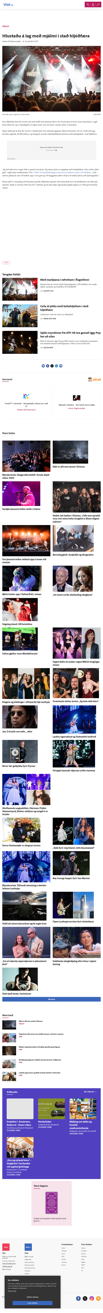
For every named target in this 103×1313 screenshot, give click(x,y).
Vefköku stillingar (19, 1303)
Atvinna (85, 1257)
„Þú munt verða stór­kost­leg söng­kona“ (73, 598)
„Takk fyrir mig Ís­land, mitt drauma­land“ (73, 851)
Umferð (30, 1277)
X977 (84, 1272)
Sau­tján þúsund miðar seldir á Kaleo (21, 512)
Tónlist (6, 265)
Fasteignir (85, 1254)
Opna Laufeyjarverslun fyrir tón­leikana (73, 925)
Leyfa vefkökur (46, 1303)
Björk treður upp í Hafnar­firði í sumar (21, 597)
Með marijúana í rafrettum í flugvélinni (64, 283)
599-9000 (9, 1273)
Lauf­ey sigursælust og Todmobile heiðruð (74, 740)
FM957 (84, 1269)
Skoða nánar (12, 1297)
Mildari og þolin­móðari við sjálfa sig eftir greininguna (39, 1050)
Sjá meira (51, 1002)
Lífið (65, 1260)
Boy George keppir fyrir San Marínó (71, 881)
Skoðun (66, 1263)
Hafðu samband (33, 1266)
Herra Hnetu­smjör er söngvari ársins (21, 849)
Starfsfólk (30, 1274)
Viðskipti (67, 1254)
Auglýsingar (31, 1263)
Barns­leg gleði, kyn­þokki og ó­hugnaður (73, 558)
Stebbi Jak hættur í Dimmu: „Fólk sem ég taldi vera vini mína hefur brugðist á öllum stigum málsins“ (76, 522)
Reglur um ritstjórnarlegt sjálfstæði (11, 1261)
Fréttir (66, 1251)
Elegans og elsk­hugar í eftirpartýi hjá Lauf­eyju (26, 705)
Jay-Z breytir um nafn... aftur (17, 735)
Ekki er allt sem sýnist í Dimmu (69, 470)
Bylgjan (85, 1266)
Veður (84, 1263)
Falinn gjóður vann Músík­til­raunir (20, 657)
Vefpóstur (30, 1280)
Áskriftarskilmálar (33, 1271)
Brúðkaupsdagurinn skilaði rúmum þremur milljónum (40, 1063)
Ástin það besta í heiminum (16, 997)
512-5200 (34, 1260)
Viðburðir (85, 1260)
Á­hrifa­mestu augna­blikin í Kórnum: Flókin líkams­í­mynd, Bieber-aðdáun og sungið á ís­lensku (25, 814)
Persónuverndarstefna (10, 1265)
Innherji (85, 1251)
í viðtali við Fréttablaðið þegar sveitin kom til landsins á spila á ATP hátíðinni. (65, 172)
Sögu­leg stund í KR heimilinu (17, 627)
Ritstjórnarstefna (33, 1268)
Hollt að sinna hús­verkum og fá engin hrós (24, 927)
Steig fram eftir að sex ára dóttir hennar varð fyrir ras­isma (41, 1037)
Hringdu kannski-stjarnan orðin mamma (74, 774)
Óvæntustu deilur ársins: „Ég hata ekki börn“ (76, 704)
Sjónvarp (67, 1266)
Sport (66, 1257)
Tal (83, 1275)
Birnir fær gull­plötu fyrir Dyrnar (18, 769)
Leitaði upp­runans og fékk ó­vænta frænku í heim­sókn (39, 1076)
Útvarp (66, 1269)
